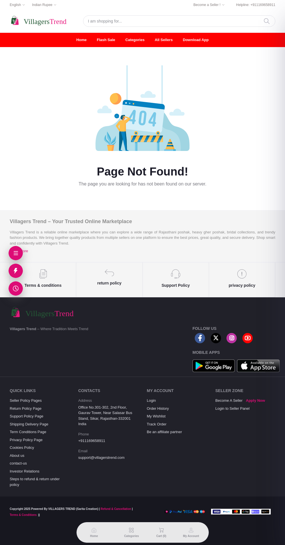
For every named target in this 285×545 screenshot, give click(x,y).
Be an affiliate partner (164, 432)
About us (17, 455)
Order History (158, 408)
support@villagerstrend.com (101, 457)
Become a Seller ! (206, 5)
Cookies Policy (22, 447)
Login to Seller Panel (232, 408)
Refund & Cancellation (116, 508)
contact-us (18, 463)
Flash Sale (106, 40)
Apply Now (255, 400)
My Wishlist (156, 416)
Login (151, 400)
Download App (196, 40)
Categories (134, 40)
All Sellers (164, 40)
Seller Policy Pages (26, 400)
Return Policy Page (25, 408)
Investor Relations (24, 471)
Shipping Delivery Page (29, 424)
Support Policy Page (26, 416)
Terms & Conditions (23, 514)
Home (81, 40)
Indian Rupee (42, 5)
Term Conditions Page (28, 432)
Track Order (156, 424)
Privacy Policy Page (26, 440)
